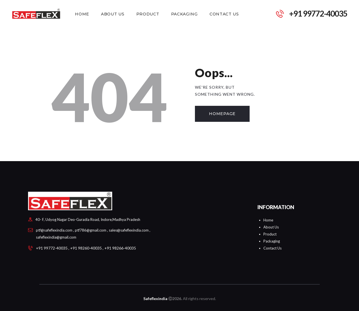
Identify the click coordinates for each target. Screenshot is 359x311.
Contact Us (272, 248)
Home (268, 220)
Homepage (222, 113)
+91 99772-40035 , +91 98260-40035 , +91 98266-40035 (86, 248)
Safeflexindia (155, 298)
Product (270, 234)
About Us (271, 227)
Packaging (271, 241)
